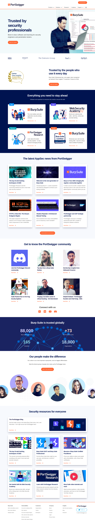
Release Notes (11, 514)
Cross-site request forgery (26, 514)
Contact (50, 514)
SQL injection (24, 512)
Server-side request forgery (27, 521)
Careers (50, 512)
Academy (73, 7)
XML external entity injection (27, 517)
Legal (50, 517)
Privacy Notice (52, 519)
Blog (64, 512)
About (50, 510)
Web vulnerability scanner (13, 510)
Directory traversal (25, 519)
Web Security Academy (67, 510)
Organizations (38, 510)
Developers (38, 514)
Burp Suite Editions (12, 512)
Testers (37, 512)
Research (66, 7)
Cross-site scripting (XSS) (26, 510)
